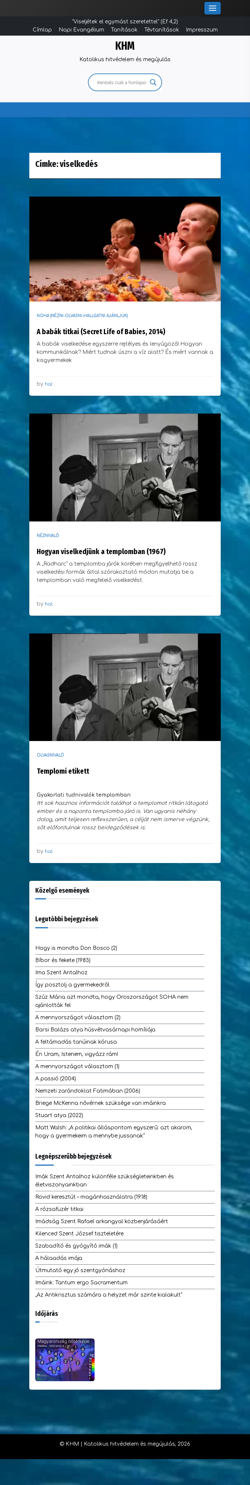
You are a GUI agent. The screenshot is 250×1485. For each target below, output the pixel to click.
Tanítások (124, 30)
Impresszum (202, 30)
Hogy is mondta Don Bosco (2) (76, 948)
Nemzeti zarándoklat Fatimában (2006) (87, 1091)
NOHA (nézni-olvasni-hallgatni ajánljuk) (82, 316)
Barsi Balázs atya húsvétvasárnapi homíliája (95, 1030)
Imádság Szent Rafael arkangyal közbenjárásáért (101, 1221)
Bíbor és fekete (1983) (63, 960)
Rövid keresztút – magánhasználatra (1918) (91, 1197)
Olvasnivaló (50, 755)
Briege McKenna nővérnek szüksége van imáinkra (100, 1103)
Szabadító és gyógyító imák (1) (76, 1246)
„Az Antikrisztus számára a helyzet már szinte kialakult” (108, 1295)
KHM (125, 46)
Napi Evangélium (81, 30)
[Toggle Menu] (212, 8)
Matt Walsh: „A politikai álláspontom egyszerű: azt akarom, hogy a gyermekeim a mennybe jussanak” (113, 1132)
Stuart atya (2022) (59, 1115)
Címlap (42, 30)
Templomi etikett (63, 771)
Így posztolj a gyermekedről (72, 985)
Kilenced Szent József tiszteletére (79, 1234)
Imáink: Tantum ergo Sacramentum (81, 1282)
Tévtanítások (161, 30)
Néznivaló (48, 536)
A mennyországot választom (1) (77, 1066)
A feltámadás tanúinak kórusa (76, 1042)
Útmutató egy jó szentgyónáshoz (80, 1270)
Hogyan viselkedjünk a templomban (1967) (101, 551)
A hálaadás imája (58, 1258)
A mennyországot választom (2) (78, 1017)
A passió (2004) (55, 1078)
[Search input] (121, 82)
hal (49, 384)
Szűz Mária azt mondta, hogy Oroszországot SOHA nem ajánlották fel (111, 1001)
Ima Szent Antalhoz (61, 972)
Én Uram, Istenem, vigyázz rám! (76, 1054)
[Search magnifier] (153, 82)
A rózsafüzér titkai (59, 1209)
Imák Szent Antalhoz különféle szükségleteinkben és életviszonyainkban (104, 1181)
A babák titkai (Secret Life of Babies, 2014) (101, 331)
